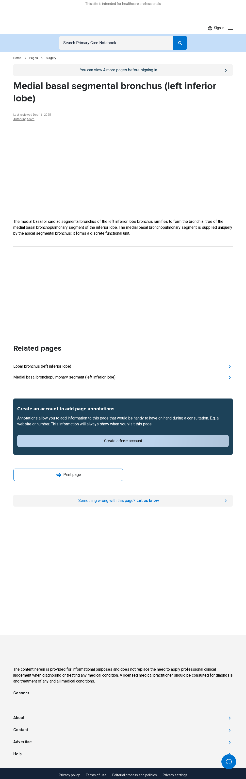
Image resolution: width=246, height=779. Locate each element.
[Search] (180, 43)
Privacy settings (175, 775)
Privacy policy (69, 775)
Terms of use (96, 775)
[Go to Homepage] (28, 28)
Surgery (51, 58)
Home (17, 58)
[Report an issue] (123, 501)
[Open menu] (230, 28)
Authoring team (23, 119)
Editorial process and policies (134, 775)
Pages (33, 58)
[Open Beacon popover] (228, 761)
